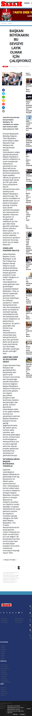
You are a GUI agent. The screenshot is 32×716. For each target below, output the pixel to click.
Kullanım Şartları (19, 618)
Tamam (22, 714)
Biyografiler (4, 691)
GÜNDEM (27, 3)
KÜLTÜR (3, 659)
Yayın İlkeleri (4, 620)
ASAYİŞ (3, 647)
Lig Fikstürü (4, 672)
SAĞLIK (3, 653)
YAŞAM (10, 23)
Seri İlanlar (3, 678)
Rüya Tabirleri (4, 693)
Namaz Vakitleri (5, 668)
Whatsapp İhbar (19, 620)
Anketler (3, 689)
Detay (15, 714)
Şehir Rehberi (4, 680)
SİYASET (3, 651)
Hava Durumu (4, 665)
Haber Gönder (18, 622)
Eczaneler (3, 670)
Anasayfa (4, 23)
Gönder (19, 567)
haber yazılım (3, 712)
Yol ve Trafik (4, 667)
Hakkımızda (4, 618)
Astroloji (3, 695)
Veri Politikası (4, 622)
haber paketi (3, 710)
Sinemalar (3, 676)
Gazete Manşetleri (5, 682)
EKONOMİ (3, 649)
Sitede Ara (3, 687)
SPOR (2, 657)
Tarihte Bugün (4, 674)
